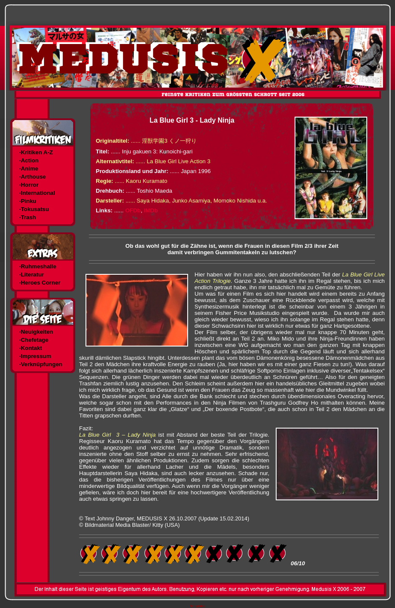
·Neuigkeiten (36, 332)
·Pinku (27, 201)
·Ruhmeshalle (37, 266)
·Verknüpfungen (40, 364)
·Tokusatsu (34, 209)
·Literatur (31, 274)
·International (37, 193)
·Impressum (35, 356)
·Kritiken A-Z (36, 152)
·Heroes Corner (39, 282)
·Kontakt (30, 348)
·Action (28, 160)
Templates (197, 606)
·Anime (28, 168)
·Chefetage (33, 340)
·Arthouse (32, 176)
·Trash (27, 217)
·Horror (28, 185)
